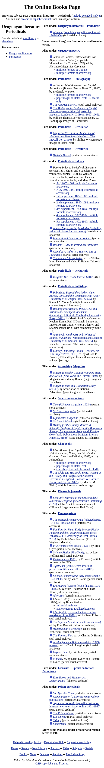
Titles (66, 748)
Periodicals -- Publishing (72, 286)
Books (23, 754)
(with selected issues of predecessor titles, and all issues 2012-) (71, 567)
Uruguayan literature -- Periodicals (79, 25)
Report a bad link (54, 742)
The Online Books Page (52, 7)
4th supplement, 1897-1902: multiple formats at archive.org (77, 217)
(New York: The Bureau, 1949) (75, 374)
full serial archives (66, 605)
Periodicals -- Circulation (73, 126)
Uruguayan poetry (69, 50)
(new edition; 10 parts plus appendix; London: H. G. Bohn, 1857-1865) (74, 111)
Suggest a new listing (79, 742)
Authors (55, 748)
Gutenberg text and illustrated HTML (77, 469)
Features (44, 754)
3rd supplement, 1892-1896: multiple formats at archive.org (77, 210)
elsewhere (7, 41)
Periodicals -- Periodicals (73, 270)
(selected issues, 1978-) (71, 545)
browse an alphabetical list (36, 18)
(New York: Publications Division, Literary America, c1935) (75, 431)
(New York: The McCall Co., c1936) (72, 136)
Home (14, 748)
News (33, 754)
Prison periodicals (69, 686)
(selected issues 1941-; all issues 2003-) (75, 521)
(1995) (75, 501)
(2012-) (74, 276)
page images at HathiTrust (71, 465)
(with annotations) (77, 622)
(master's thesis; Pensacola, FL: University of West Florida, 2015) (74, 534)
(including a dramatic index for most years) (75, 230)
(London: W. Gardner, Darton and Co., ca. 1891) (75, 477)
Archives (57, 754)
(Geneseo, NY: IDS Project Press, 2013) (74, 352)
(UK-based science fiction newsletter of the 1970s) (72, 614)
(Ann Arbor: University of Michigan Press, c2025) (74, 295)
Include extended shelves (87, 15)
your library (29, 38)
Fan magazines (67, 513)
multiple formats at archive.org (73, 72)
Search (25, 748)
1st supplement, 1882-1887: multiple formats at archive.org (77, 198)
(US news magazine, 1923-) (72, 404)
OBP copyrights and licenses (51, 763)
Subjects (77, 748)
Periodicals (15, 56)
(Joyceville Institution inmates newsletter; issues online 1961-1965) (74, 705)
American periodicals (71, 398)
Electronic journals (69, 491)
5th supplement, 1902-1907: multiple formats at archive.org (77, 223)
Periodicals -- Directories (73, 148)
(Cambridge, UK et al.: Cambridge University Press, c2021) (75, 313)
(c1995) (64, 559)
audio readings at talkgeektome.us (75, 608)
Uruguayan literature (20, 53)
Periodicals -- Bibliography (74, 78)
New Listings (39, 748)
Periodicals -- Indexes (71, 161)
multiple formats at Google (71, 69)
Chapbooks (64, 443)
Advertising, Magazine (71, 366)
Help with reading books (27, 742)
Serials (89, 748)
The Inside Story (75, 754)
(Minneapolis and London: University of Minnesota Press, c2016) (75, 337)
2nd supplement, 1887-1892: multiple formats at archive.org (77, 204)
